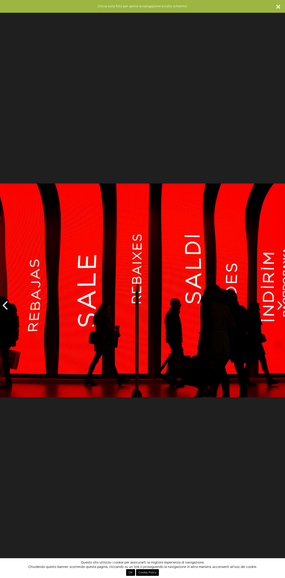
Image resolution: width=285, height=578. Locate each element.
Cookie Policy (147, 572)
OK (131, 572)
